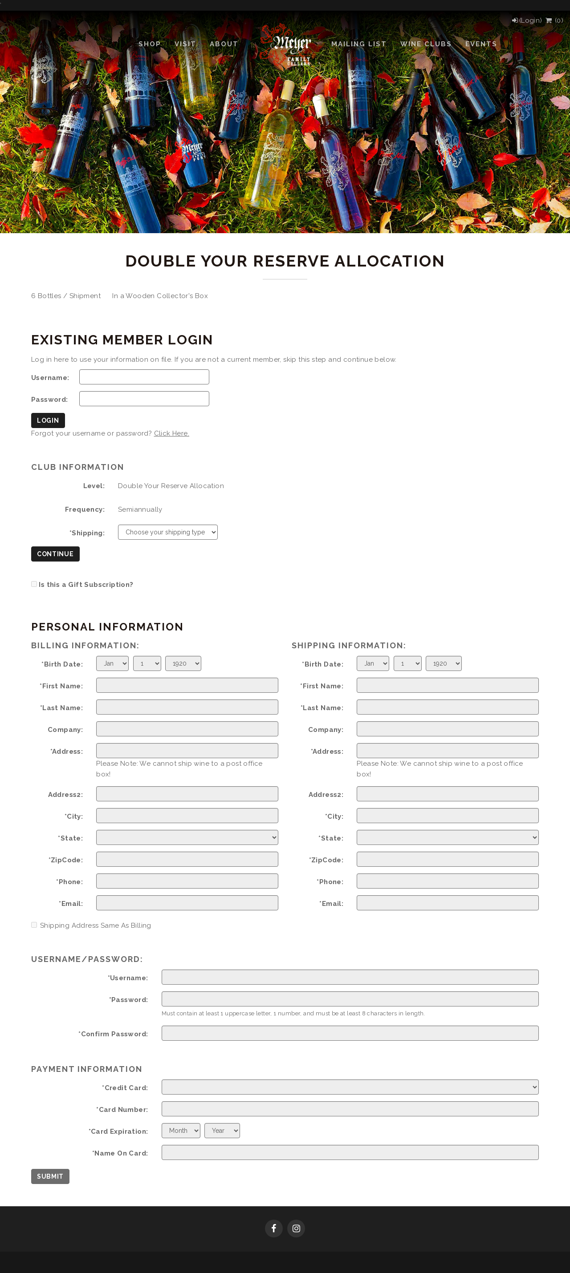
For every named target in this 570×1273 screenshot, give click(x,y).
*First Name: (61, 686)
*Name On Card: (120, 1153)
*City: (74, 816)
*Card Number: (122, 1110)
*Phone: (69, 882)
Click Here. (171, 433)
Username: (50, 378)
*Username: (128, 978)
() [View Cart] (553, 20)
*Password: (128, 1000)
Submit (50, 1176)
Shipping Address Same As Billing (91, 925)
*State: (70, 838)
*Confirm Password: (113, 1034)
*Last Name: (61, 708)
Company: (65, 730)
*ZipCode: (66, 860)
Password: (49, 400)
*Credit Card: (125, 1088)
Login (48, 420)
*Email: (71, 904)
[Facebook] (274, 1229)
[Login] (526, 20)
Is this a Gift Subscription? (86, 585)
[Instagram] (296, 1229)
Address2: (65, 795)
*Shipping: (87, 533)
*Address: (66, 752)
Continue (55, 554)
